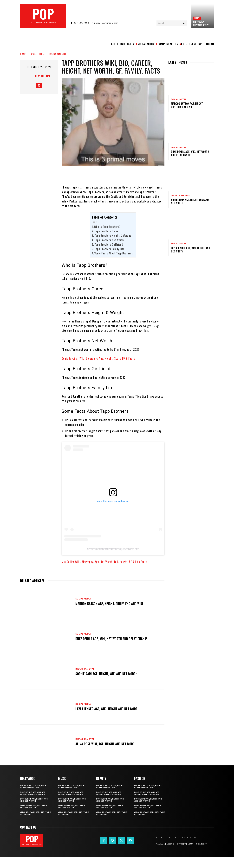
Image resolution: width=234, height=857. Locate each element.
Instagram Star (57, 54)
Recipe (197, 18)
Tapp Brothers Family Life (109, 249)
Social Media (38, 54)
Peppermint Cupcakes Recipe (201, 24)
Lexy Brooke (43, 76)
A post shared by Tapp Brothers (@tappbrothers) (113, 549)
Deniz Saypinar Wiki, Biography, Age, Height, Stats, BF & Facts (98, 358)
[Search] (184, 23)
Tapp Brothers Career (107, 231)
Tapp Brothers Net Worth (109, 240)
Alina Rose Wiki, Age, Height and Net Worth (105, 743)
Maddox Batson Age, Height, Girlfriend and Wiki (109, 603)
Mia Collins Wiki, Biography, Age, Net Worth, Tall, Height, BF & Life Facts (104, 562)
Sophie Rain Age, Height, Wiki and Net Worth (106, 673)
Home (23, 54)
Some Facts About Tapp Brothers (113, 253)
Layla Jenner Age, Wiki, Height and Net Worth (107, 708)
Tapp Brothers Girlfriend (108, 244)
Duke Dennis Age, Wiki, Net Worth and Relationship (111, 638)
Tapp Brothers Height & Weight (112, 236)
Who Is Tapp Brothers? (107, 227)
